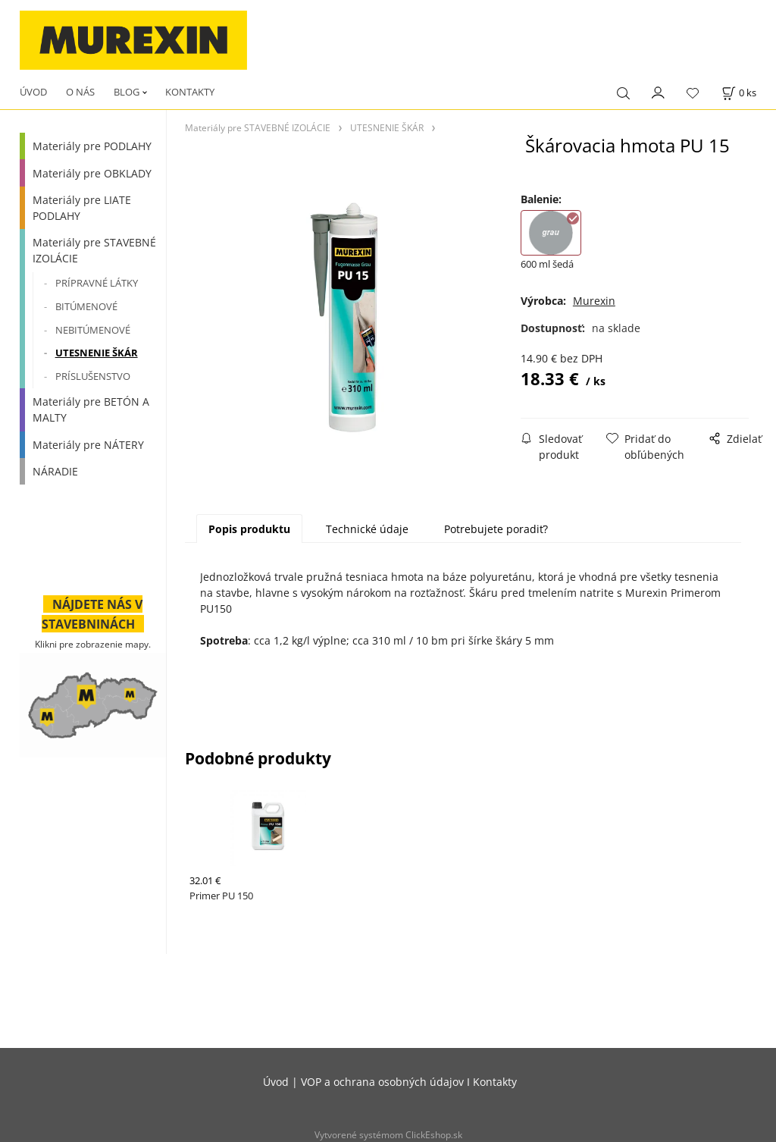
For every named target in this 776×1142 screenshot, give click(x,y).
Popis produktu (249, 529)
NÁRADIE (55, 471)
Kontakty (495, 1082)
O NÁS (80, 92)
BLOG (126, 92)
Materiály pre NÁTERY (88, 445)
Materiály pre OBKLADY (92, 173)
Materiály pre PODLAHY (92, 146)
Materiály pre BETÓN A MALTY (91, 409)
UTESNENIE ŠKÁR (96, 352)
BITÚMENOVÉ (86, 306)
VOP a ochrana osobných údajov (382, 1082)
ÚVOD (33, 92)
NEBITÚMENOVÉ (92, 330)
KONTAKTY (189, 92)
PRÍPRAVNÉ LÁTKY (96, 283)
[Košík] (738, 92)
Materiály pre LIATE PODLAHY (82, 208)
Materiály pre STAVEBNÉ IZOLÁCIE (94, 250)
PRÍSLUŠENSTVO (92, 376)
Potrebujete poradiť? (496, 529)
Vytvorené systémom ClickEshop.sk (388, 1134)
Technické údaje (367, 529)
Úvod (276, 1082)
